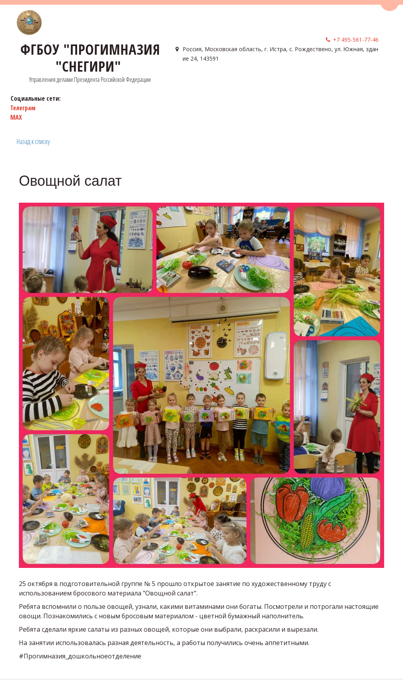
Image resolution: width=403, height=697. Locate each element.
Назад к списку (33, 141)
